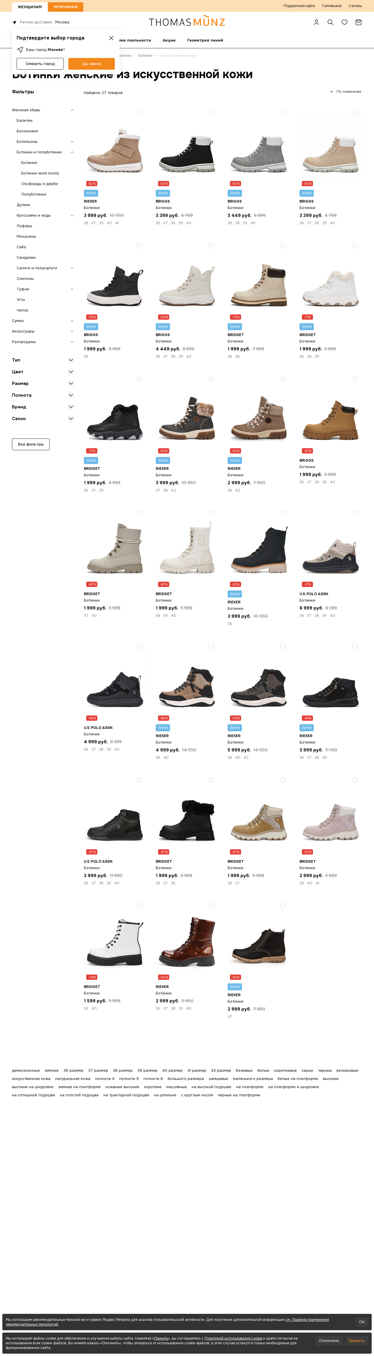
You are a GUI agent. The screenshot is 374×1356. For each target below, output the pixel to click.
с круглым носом (197, 1095)
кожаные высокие (122, 1086)
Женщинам (30, 7)
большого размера (186, 1078)
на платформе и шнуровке (293, 1086)
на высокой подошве (211, 1086)
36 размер (73, 1070)
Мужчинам (65, 7)
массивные (176, 1086)
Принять (161, 1338)
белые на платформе (298, 1078)
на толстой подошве (79, 1095)
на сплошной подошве (33, 1095)
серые (307, 1070)
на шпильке (165, 1095)
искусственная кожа (31, 1078)
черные (325, 1070)
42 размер (221, 1070)
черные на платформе (239, 1095)
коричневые (285, 1070)
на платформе (250, 1086)
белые (263, 1070)
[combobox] (345, 91)
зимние (52, 1070)
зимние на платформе (79, 1086)
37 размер (98, 1070)
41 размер (196, 1070)
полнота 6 (153, 1078)
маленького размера (253, 1078)
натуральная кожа (72, 1078)
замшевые (218, 1078)
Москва (62, 22)
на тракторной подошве (126, 1095)
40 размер (172, 1070)
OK (362, 1321)
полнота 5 (129, 1078)
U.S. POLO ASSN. (314, 594)
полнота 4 (105, 1078)
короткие (153, 1086)
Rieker (90, 201)
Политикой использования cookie (233, 1338)
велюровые (347, 1070)
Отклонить (329, 1340)
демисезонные (26, 1070)
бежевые (244, 1070)
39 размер (147, 1070)
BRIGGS (163, 201)
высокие (331, 1078)
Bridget (236, 335)
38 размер (123, 1070)
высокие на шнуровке (32, 1086)
